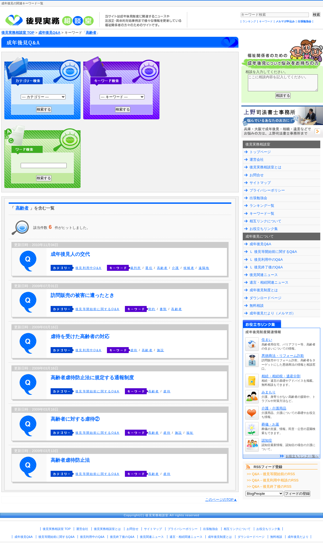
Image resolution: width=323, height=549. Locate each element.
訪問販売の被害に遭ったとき (82, 295)
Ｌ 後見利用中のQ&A (266, 259)
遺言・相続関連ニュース (269, 282)
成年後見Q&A (49, 33)
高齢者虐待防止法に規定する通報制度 (92, 377)
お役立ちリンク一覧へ (302, 456)
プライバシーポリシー (267, 190)
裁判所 (135, 267)
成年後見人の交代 (70, 254)
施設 (160, 350)
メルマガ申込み (285, 21)
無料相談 (257, 306)
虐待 (133, 350)
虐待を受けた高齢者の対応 (80, 336)
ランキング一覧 (262, 206)
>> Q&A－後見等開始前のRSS (271, 474)
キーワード (266, 21)
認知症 (267, 440)
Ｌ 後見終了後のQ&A (266, 267)
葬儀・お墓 (270, 424)
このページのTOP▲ (221, 500)
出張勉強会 (304, 21)
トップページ (260, 152)
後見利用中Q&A (88, 267)
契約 (151, 309)
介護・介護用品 (274, 408)
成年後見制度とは (264, 290)
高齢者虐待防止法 (70, 460)
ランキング (249, 21)
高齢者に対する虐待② (75, 419)
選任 (148, 267)
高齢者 (91, 33)
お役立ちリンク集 (264, 229)
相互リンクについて (265, 221)
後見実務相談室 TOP (17, 33)
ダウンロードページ (265, 298)
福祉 (189, 432)
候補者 (188, 267)
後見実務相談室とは (265, 167)
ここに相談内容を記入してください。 (283, 82)
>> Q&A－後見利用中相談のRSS (273, 480)
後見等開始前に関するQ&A (97, 309)
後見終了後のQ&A (122, 536)
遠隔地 (204, 267)
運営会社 (257, 159)
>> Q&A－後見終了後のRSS (269, 486)
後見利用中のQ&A (92, 536)
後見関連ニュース (264, 275)
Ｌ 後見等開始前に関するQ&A (273, 252)
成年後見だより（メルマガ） (273, 313)
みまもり (269, 392)
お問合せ (257, 175)
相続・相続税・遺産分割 (281, 376)
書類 (163, 309)
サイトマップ (260, 183)
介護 (175, 267)
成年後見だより (298, 536)
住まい (267, 340)
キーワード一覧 (262, 213)
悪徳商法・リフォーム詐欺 (283, 356)
